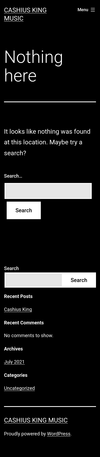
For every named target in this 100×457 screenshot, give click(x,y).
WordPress (58, 433)
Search (11, 268)
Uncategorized (19, 388)
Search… (13, 176)
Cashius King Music (36, 420)
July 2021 (14, 362)
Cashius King (18, 309)
